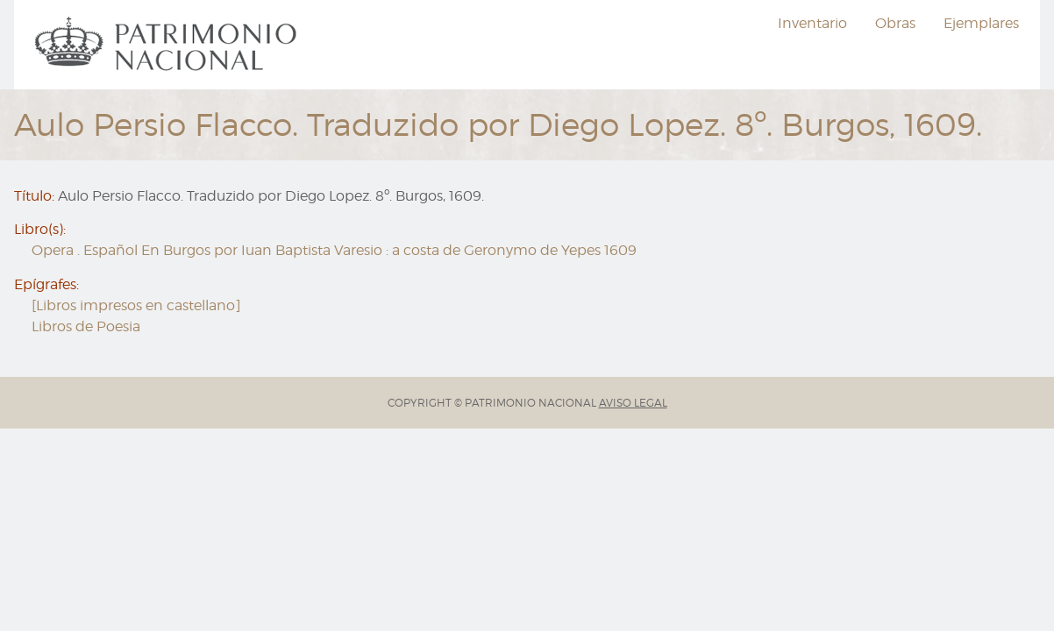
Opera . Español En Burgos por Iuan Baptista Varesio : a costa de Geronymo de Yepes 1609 (334, 250)
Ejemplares (981, 23)
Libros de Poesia (86, 326)
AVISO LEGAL (633, 402)
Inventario (812, 23)
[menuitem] (168, 44)
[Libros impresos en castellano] (136, 305)
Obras (895, 23)
